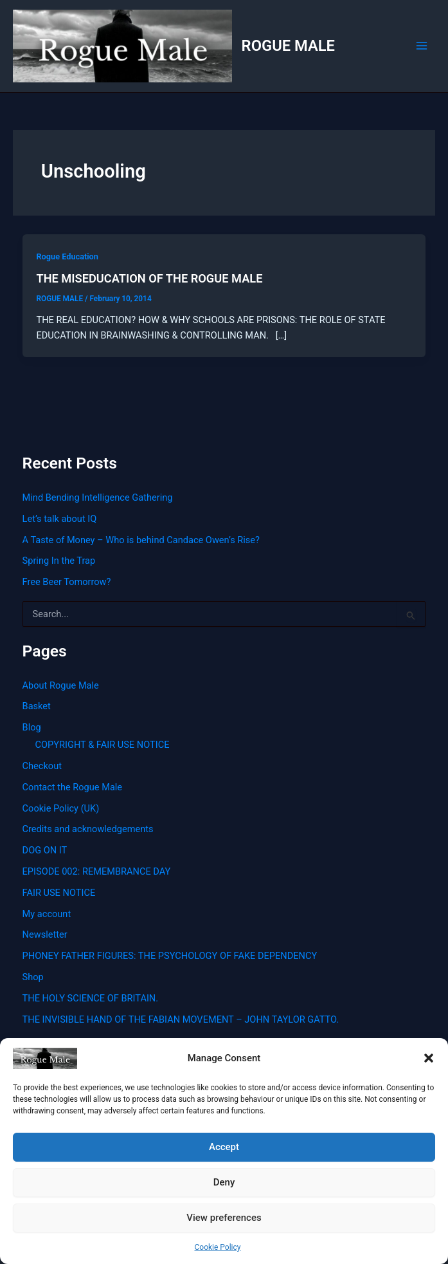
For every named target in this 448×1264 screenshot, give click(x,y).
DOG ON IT (44, 850)
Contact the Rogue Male (72, 787)
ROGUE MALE (288, 46)
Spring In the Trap (59, 560)
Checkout (42, 766)
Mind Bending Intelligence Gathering (97, 497)
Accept (224, 1147)
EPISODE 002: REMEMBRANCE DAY (96, 871)
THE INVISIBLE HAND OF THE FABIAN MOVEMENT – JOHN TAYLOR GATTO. (180, 1019)
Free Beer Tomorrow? (66, 582)
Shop (33, 977)
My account (46, 914)
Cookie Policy (218, 1247)
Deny (224, 1182)
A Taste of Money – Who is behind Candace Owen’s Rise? (141, 540)
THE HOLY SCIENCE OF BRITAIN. (90, 998)
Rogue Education (67, 256)
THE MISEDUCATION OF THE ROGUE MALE (149, 278)
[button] (428, 1058)
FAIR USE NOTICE (59, 892)
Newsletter (44, 934)
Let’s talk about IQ (59, 519)
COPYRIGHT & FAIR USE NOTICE (102, 744)
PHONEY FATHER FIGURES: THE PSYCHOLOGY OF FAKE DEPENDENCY (170, 956)
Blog (31, 727)
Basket (36, 706)
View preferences (223, 1217)
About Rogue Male (60, 685)
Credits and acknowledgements (88, 829)
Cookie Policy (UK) (61, 808)
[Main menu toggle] (421, 45)
